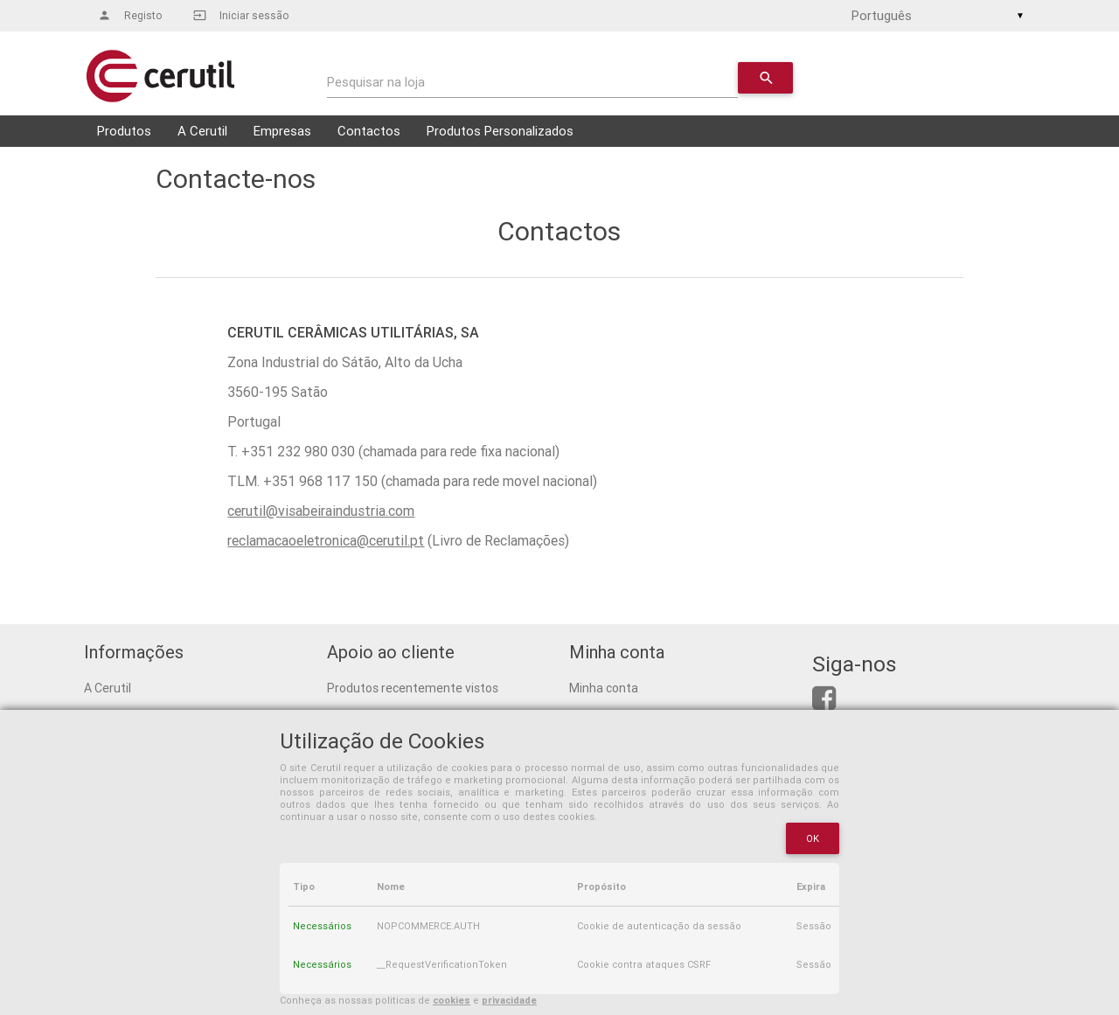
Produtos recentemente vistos (412, 688)
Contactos (368, 130)
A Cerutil (202, 130)
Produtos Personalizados (500, 130)
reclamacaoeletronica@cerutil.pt (325, 540)
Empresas (282, 130)
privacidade (509, 1000)
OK (813, 838)
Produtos (124, 130)
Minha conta (603, 688)
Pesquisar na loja (376, 81)
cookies (451, 1000)
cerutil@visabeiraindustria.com (320, 510)
